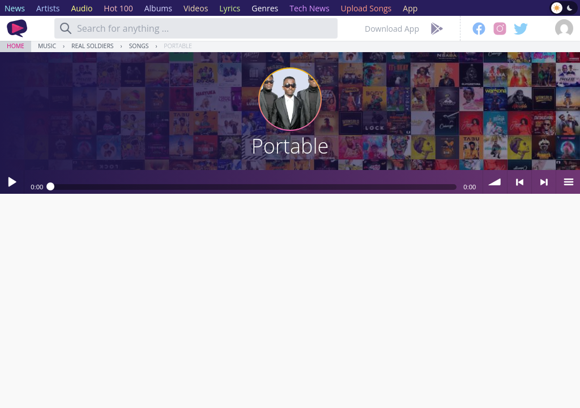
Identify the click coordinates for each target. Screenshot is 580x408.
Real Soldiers (92, 46)
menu (568, 182)
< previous (519, 182)
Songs (139, 46)
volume (495, 182)
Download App (392, 28)
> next (544, 182)
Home (15, 46)
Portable (178, 46)
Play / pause (12, 182)
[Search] (65, 28)
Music (47, 46)
